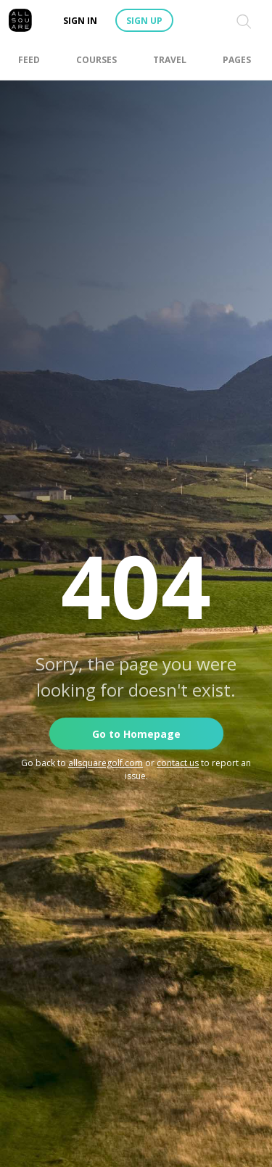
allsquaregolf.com (105, 763)
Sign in (80, 20)
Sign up (144, 20)
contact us (178, 763)
